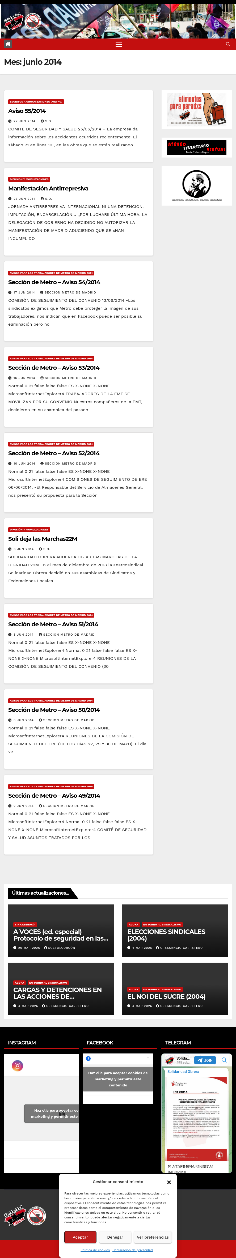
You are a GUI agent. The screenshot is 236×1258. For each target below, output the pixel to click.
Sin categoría (25, 924)
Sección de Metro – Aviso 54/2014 (54, 282)
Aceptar (80, 1237)
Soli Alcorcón (59, 948)
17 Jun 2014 (25, 293)
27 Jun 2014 (25, 121)
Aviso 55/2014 (26, 111)
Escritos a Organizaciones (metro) (36, 101)
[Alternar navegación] (118, 44)
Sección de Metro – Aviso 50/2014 (54, 710)
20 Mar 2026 (29, 948)
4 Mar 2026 (142, 948)
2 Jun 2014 (24, 806)
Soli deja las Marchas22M (42, 539)
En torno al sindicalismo (162, 924)
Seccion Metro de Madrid (68, 293)
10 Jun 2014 (25, 464)
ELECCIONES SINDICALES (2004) (166, 935)
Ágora (133, 924)
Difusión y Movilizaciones (29, 179)
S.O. (46, 121)
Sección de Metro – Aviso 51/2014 (53, 624)
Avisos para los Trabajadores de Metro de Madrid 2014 (51, 273)
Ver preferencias (153, 1237)
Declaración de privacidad (132, 1250)
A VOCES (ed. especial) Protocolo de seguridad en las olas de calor (58, 938)
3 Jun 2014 (24, 635)
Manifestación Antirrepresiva (48, 189)
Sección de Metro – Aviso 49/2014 (54, 796)
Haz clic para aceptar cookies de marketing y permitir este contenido (64, 1113)
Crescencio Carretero (179, 948)
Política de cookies (95, 1250)
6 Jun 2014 (24, 549)
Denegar (115, 1237)
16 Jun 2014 (25, 378)
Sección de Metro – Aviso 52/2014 (53, 453)
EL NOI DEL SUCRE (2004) (166, 997)
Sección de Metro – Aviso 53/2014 (53, 368)
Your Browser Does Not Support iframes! (196, 1113)
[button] (169, 1181)
